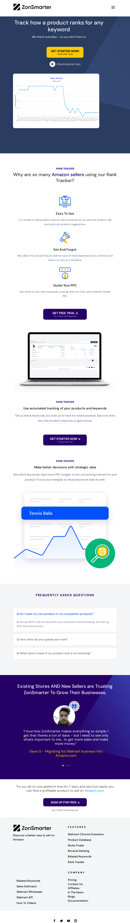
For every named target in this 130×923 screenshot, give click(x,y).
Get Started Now (65, 440)
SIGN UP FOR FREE (65, 802)
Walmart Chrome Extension (86, 834)
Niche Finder (76, 845)
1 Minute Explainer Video (68, 64)
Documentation (78, 901)
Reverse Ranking (78, 851)
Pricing (72, 880)
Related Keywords (80, 856)
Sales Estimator (27, 886)
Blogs (71, 896)
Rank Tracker (76, 862)
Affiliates (73, 888)
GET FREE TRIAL (65, 314)
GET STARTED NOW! (65, 51)
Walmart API (25, 897)
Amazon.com (94, 791)
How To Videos (26, 903)
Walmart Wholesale (29, 892)
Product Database (79, 840)
